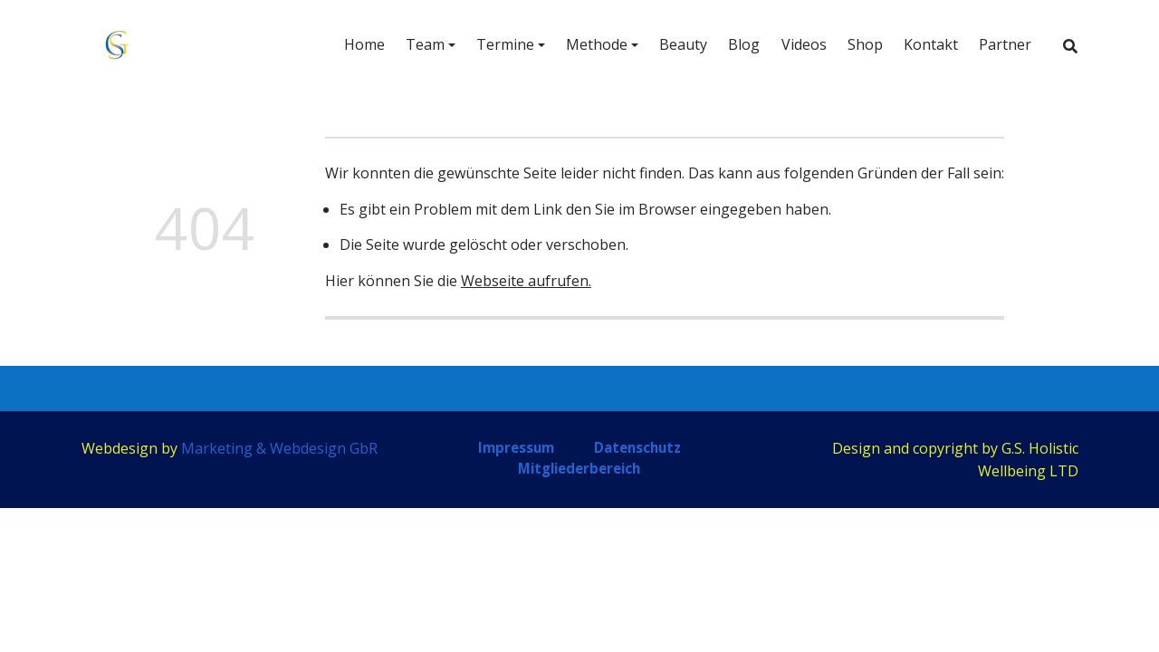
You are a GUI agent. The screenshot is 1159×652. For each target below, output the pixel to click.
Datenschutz (637, 447)
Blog (744, 44)
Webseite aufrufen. (526, 281)
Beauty (683, 44)
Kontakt (931, 44)
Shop (865, 44)
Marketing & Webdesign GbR (279, 448)
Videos (804, 44)
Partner (1005, 44)
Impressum (516, 447)
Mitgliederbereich (580, 468)
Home (364, 44)
